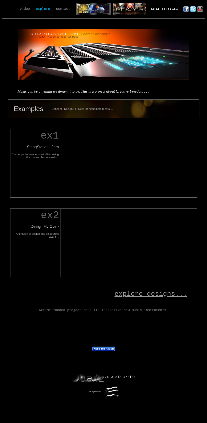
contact (63, 9)
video (25, 9)
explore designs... (150, 294)
